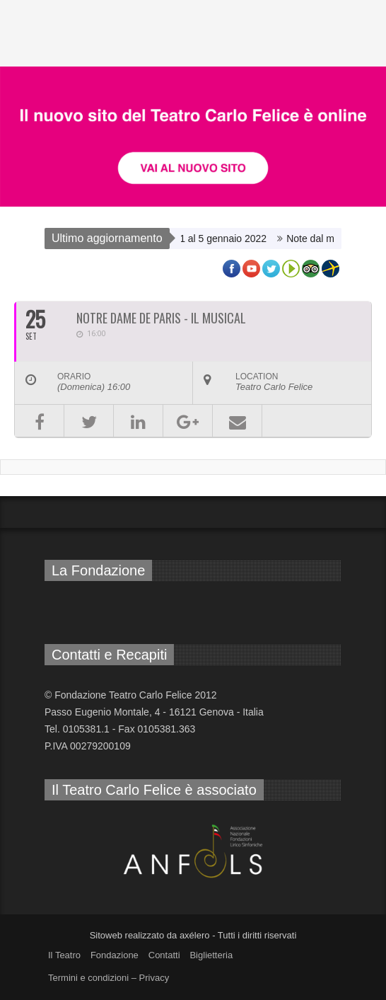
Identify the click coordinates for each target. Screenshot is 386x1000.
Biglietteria (211, 955)
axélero (195, 935)
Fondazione (114, 955)
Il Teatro (64, 955)
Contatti (164, 955)
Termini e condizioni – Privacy (108, 977)
